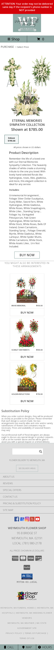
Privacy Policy (14, 633)
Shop (13, 39)
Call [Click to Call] (9, 647)
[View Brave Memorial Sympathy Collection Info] (27, 289)
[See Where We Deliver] (27, 468)
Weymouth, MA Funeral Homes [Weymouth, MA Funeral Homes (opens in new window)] (17, 607)
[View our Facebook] (16, 520)
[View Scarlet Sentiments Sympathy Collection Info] (27, 333)
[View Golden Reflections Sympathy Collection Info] (27, 377)
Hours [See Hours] (45, 647)
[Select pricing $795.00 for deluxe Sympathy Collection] (11, 139)
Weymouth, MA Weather (20, 623)
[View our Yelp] (32, 520)
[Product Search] (27, 451)
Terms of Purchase (36, 633)
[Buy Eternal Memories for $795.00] (27, 255)
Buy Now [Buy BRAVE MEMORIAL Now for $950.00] (27, 312)
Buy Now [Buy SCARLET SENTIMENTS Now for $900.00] (27, 357)
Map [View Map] (27, 647)
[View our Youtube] (37, 520)
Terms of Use (27, 638)
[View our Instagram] (27, 520)
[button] (27, 576)
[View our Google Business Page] (22, 520)
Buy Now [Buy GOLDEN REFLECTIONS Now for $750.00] (27, 401)
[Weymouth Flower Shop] (27, 31)
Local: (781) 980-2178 (27, 543)
